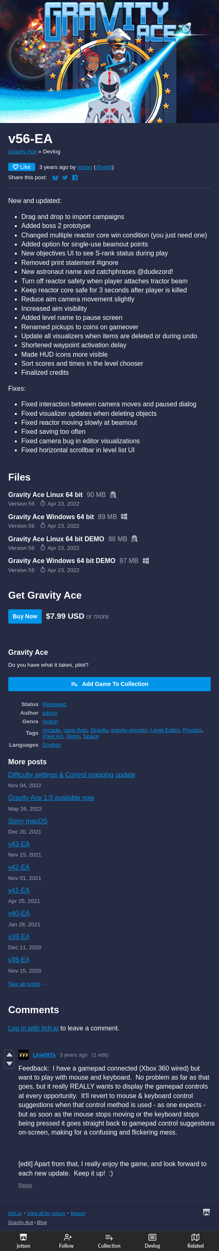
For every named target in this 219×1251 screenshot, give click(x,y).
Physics (192, 730)
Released (54, 704)
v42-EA (19, 867)
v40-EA (19, 913)
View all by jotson (46, 1213)
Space (91, 736)
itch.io (15, 1213)
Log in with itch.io (33, 1028)
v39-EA (19, 936)
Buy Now (25, 616)
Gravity (98, 730)
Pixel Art (53, 736)
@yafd (104, 167)
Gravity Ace (22, 151)
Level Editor (164, 730)
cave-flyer (75, 730)
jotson (85, 167)
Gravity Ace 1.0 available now (51, 797)
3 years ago (74, 1055)
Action (50, 721)
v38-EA (19, 959)
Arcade (51, 730)
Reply (25, 1185)
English (52, 745)
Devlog (152, 1241)
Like (22, 167)
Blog (42, 1222)
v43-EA (19, 844)
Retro (73, 736)
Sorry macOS (28, 821)
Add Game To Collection (109, 684)
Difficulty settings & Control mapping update (71, 774)
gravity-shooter (129, 730)
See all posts (24, 984)
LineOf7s (44, 1055)
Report (78, 1213)
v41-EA (19, 890)
